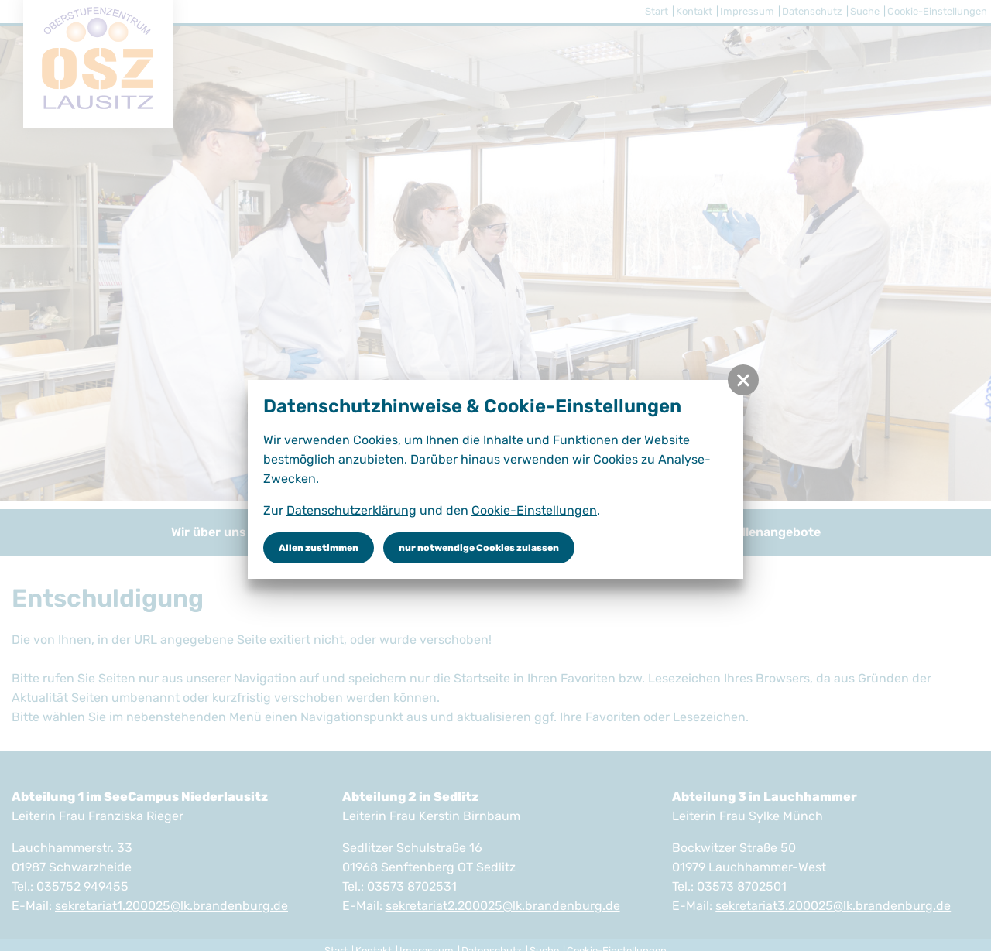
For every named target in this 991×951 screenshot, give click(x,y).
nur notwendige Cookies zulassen (479, 547)
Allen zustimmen (318, 547)
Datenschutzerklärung (351, 510)
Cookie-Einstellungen (534, 510)
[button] (743, 379)
